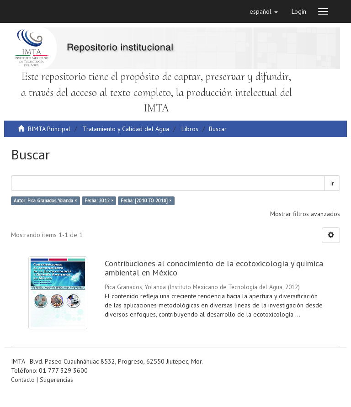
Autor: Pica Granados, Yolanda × (45, 200)
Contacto (23, 379)
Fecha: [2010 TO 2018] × (146, 200)
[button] (264, 11)
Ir (332, 183)
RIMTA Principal (49, 129)
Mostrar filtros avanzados (305, 214)
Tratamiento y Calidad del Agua (126, 129)
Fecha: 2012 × (99, 200)
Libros (189, 129)
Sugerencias (56, 379)
